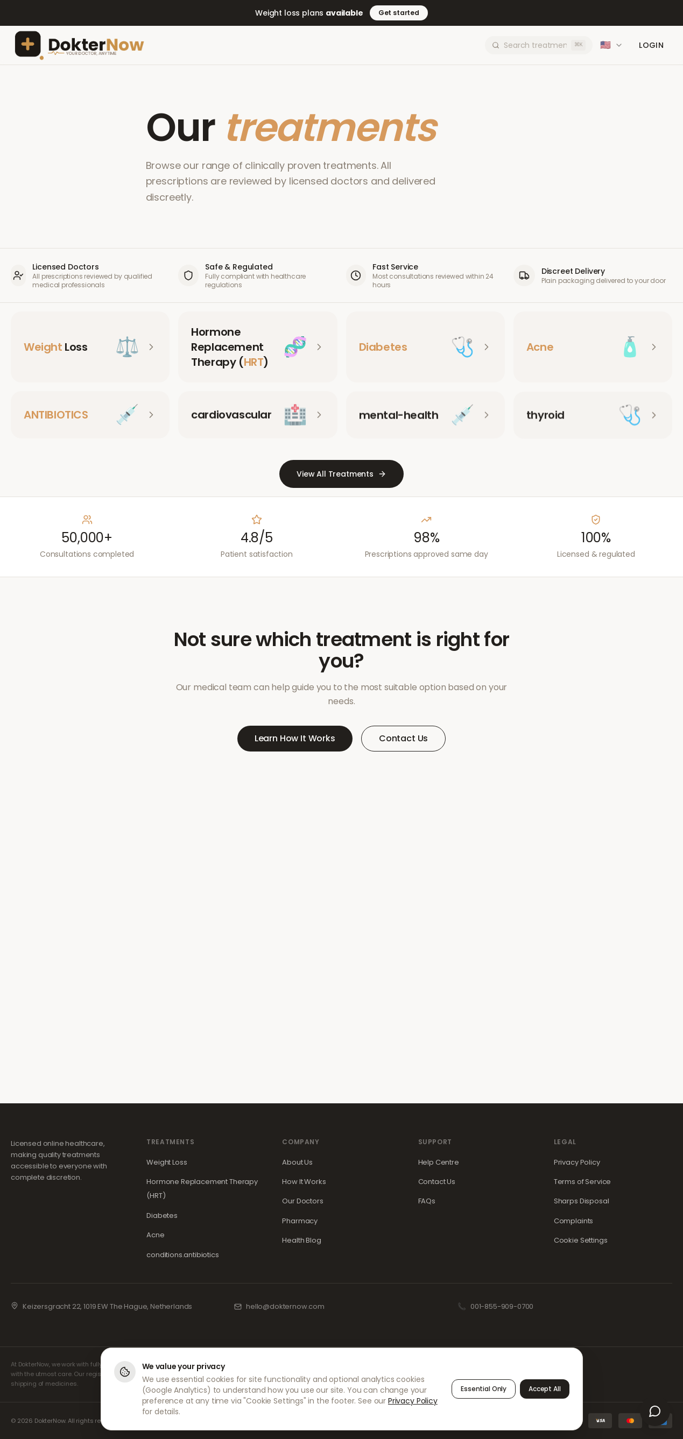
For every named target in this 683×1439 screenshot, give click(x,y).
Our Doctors (302, 1201)
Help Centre (438, 1162)
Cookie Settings (581, 1240)
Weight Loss (166, 1162)
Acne (155, 1235)
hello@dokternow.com (285, 1306)
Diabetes (162, 1215)
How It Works (304, 1181)
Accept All (544, 1388)
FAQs (426, 1201)
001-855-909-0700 (501, 1306)
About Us (297, 1162)
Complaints (573, 1221)
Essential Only (483, 1388)
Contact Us (403, 738)
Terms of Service (582, 1181)
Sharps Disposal (581, 1201)
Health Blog (301, 1240)
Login (651, 45)
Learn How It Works (295, 738)
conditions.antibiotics (182, 1255)
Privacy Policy (577, 1162)
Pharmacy (300, 1221)
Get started (398, 12)
